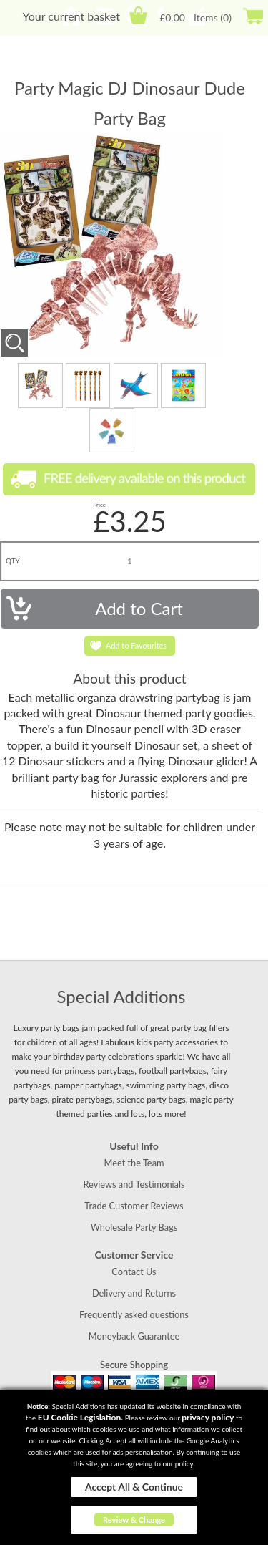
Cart (138, 15)
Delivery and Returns (134, 1293)
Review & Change (134, 1519)
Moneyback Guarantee (134, 1336)
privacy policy (208, 1417)
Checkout (252, 15)
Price (99, 504)
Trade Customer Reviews (133, 1205)
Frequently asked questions (134, 1314)
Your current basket (70, 16)
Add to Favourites (136, 645)
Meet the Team (134, 1162)
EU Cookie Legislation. (80, 1417)
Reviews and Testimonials (133, 1184)
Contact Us (133, 1271)
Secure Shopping (134, 1364)
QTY (13, 560)
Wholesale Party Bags (134, 1227)
